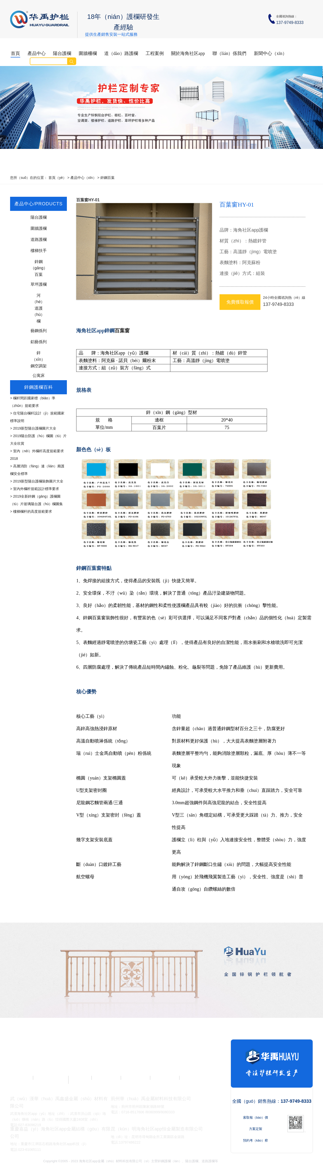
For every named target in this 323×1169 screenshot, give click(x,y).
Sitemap (274, 1161)
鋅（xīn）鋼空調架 (39, 354)
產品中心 (37, 53)
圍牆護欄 (39, 228)
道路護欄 (39, 239)
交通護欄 (77, 1078)
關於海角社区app (188, 53)
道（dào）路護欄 (121, 53)
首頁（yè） (57, 178)
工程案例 (155, 53)
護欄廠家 (135, 1078)
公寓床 (39, 375)
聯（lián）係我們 (229, 53)
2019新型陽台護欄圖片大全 (34, 428)
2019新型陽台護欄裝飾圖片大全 (38, 481)
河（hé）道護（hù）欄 (38, 296)
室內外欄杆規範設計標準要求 (36, 489)
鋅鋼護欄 (194, 1078)
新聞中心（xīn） (270, 53)
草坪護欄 (39, 284)
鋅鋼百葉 (107, 178)
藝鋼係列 (39, 331)
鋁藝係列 (39, 342)
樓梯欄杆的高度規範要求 (32, 511)
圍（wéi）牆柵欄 (50, 1080)
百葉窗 (122, 330)
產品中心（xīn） (83, 178)
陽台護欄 (62, 53)
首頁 (15, 53)
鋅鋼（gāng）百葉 (39, 262)
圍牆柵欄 (88, 53)
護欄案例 (164, 1078)
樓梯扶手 (39, 250)
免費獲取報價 (240, 302)
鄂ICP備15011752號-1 (250, 1161)
